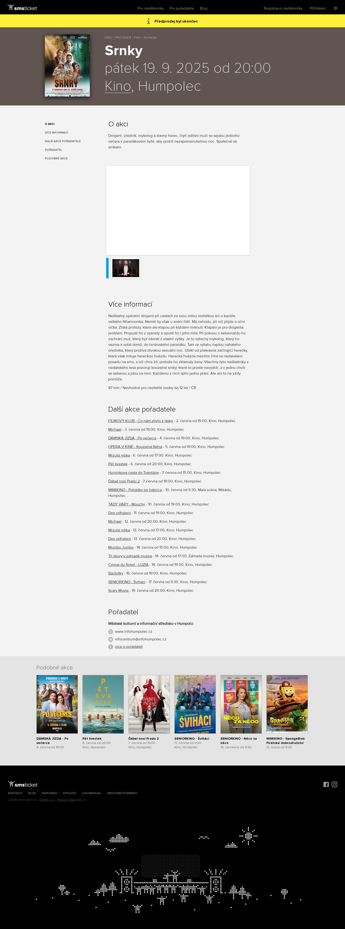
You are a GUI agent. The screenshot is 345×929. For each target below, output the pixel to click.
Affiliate (69, 793)
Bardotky (115, 573)
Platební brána (66, 800)
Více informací (56, 132)
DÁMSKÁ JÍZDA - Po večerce (132, 438)
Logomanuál (91, 793)
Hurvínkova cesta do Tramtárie (133, 472)
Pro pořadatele (182, 8)
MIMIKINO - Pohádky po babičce (135, 490)
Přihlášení (318, 8)
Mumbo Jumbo (120, 547)
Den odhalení (119, 513)
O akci (49, 124)
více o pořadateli (129, 646)
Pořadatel (53, 150)
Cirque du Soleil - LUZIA (128, 564)
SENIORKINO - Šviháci (126, 582)
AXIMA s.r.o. (47, 800)
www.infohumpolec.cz (133, 631)
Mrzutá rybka (119, 455)
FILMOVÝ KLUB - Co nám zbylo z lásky (140, 420)
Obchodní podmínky (122, 793)
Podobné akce (56, 158)
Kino (118, 86)
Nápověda (49, 793)
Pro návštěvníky (151, 8)
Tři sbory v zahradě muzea (130, 556)
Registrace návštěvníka (283, 8)
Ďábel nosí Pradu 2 (124, 481)
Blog (203, 8)
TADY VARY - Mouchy (126, 504)
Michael (114, 429)
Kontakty (15, 793)
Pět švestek (117, 464)
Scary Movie (118, 590)
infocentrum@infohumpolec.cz (141, 639)
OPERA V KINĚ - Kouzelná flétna (135, 446)
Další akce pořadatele (63, 141)
